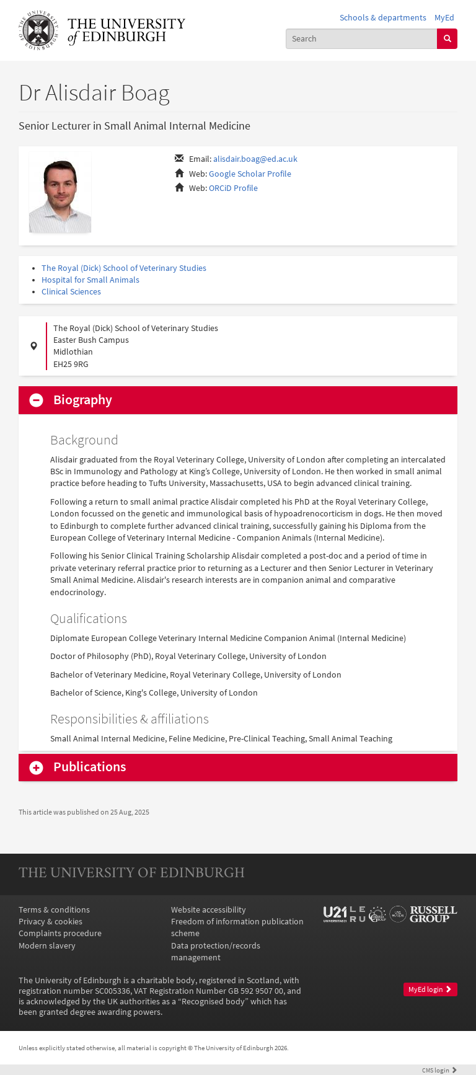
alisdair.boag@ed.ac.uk (255, 159)
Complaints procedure (60, 933)
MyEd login (430, 989)
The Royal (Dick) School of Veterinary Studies (124, 268)
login (439, 1070)
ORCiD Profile (233, 188)
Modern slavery (47, 945)
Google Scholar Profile (250, 174)
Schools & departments (383, 17)
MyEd (444, 17)
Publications (89, 767)
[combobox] (362, 39)
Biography (82, 400)
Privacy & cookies (50, 921)
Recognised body (213, 1001)
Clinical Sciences (71, 291)
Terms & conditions (54, 910)
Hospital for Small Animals (90, 280)
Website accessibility (208, 910)
